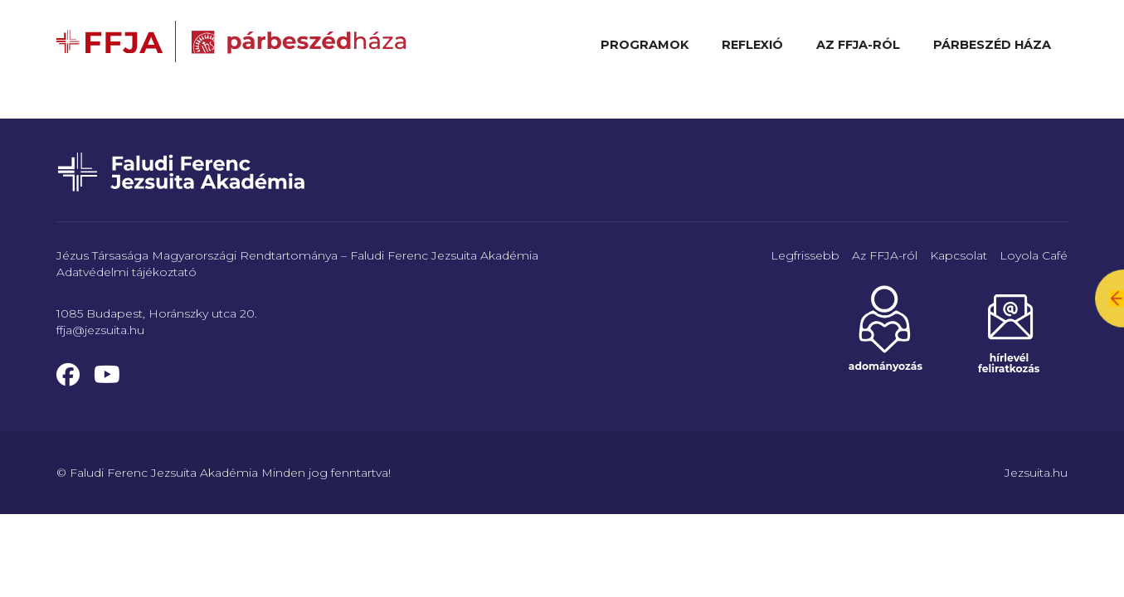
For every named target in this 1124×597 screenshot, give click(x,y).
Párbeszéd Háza (992, 44)
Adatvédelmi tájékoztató (126, 272)
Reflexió (752, 44)
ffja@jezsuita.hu (100, 330)
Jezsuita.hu (1036, 472)
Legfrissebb (805, 255)
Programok (645, 44)
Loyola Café (1034, 255)
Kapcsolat (958, 255)
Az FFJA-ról (858, 44)
